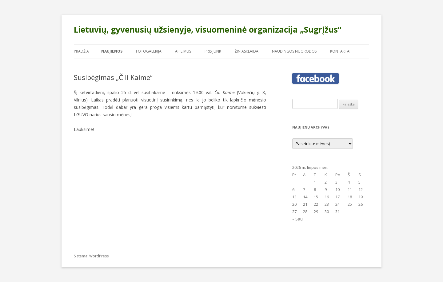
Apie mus (183, 51)
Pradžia (81, 51)
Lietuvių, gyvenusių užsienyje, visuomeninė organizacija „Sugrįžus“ (207, 29)
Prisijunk (213, 51)
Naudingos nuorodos (294, 51)
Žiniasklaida (246, 51)
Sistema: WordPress (91, 256)
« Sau (297, 219)
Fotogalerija (149, 51)
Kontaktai (340, 51)
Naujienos (111, 51)
